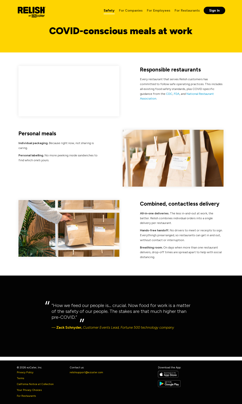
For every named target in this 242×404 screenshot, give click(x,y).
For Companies (131, 10)
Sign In (214, 10)
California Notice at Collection (35, 384)
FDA (176, 94)
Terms (20, 378)
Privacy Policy (25, 372)
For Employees (158, 10)
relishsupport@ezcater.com (86, 372)
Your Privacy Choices (29, 390)
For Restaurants (187, 10)
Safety (109, 10)
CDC (169, 94)
